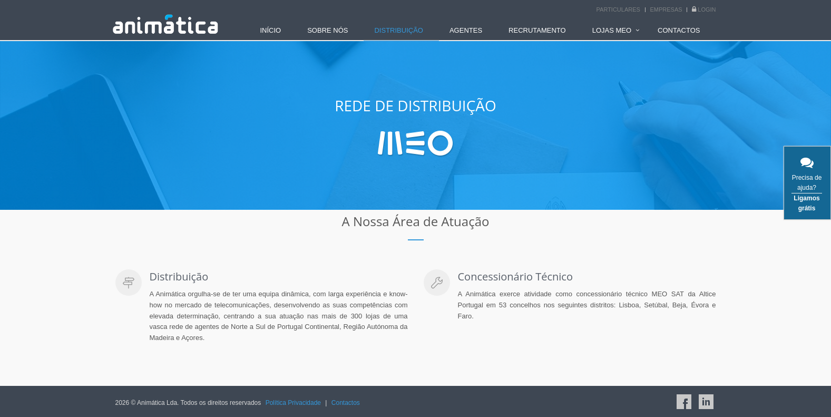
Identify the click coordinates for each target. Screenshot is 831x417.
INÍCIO (270, 30)
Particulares (618, 9)
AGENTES (465, 30)
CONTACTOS (679, 30)
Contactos (345, 402)
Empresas (666, 9)
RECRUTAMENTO (537, 30)
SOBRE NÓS (327, 30)
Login (707, 9)
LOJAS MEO (611, 30)
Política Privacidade (293, 402)
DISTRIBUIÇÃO (398, 30)
